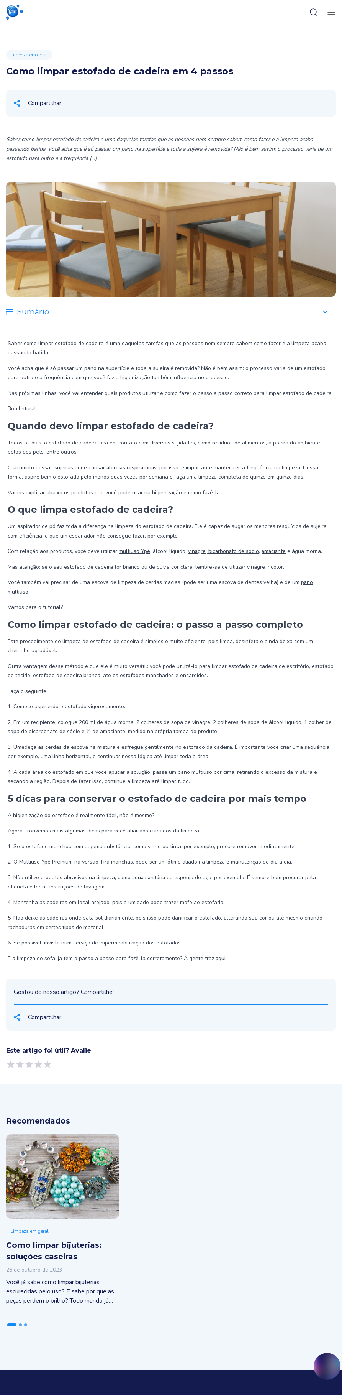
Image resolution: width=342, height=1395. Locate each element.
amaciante (274, 551)
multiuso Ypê (134, 551)
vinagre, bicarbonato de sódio (223, 551)
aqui (221, 958)
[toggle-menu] (330, 12)
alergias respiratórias (131, 467)
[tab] (11, 1324)
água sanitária (148, 877)
